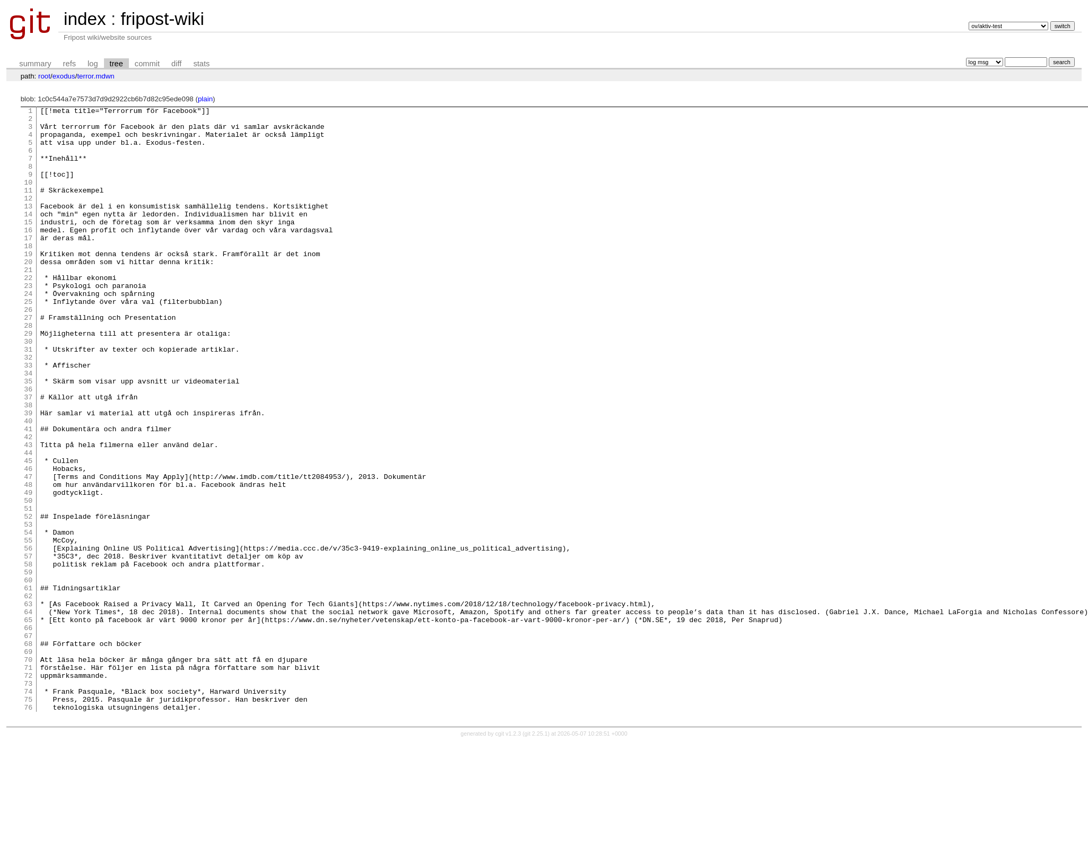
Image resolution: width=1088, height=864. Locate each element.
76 (28, 828)
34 (28, 427)
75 (28, 818)
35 (28, 436)
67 (28, 742)
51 (28, 589)
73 (28, 799)
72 (28, 790)
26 (28, 350)
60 (28, 675)
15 (28, 245)
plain (205, 99)
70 (28, 770)
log (93, 63)
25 (28, 341)
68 (28, 751)
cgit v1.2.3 (508, 854)
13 (28, 226)
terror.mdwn (95, 76)
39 (28, 474)
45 (28, 532)
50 (28, 579)
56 (28, 637)
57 (28, 646)
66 (28, 732)
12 (28, 217)
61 (28, 685)
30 (28, 389)
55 (28, 627)
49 (28, 570)
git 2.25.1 (536, 854)
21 (28, 303)
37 (28, 455)
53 (28, 608)
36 (28, 446)
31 (28, 398)
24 (28, 331)
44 (28, 522)
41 (28, 494)
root (44, 76)
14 (28, 236)
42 (28, 503)
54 (28, 618)
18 (28, 274)
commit (147, 63)
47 (28, 551)
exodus (64, 76)
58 (28, 656)
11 (28, 207)
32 (28, 408)
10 (28, 198)
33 (28, 417)
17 (28, 264)
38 (28, 465)
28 (28, 369)
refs (69, 63)
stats (201, 63)
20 (28, 293)
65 (28, 723)
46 (28, 541)
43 (28, 513)
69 (28, 761)
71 (28, 780)
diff (176, 63)
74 (28, 809)
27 (28, 360)
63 (28, 704)
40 (28, 484)
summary (35, 63)
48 (28, 560)
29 (28, 379)
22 (28, 312)
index (85, 19)
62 (28, 694)
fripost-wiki (162, 19)
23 (28, 322)
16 (28, 255)
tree (116, 63)
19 (28, 284)
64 (28, 713)
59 (28, 665)
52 (28, 599)
